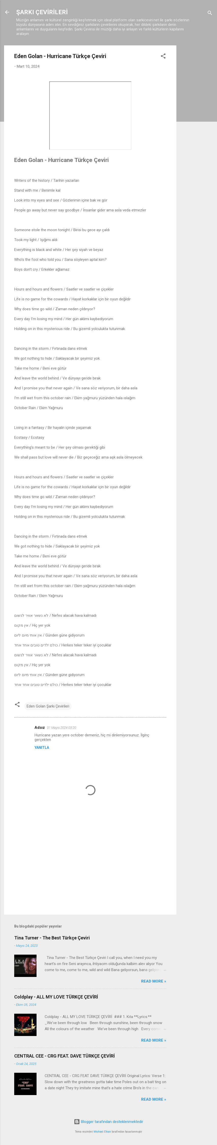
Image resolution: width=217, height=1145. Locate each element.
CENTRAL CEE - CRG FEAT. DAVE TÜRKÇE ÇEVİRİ (64, 1056)
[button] (163, 57)
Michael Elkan (102, 1131)
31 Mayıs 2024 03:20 (61, 728)
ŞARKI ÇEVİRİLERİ (42, 12)
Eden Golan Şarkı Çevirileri (48, 706)
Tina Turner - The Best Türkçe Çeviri (52, 937)
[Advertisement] (196, 121)
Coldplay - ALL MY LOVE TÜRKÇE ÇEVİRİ (56, 996)
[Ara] (210, 14)
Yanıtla (42, 748)
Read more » (153, 981)
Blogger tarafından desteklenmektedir (108, 1121)
